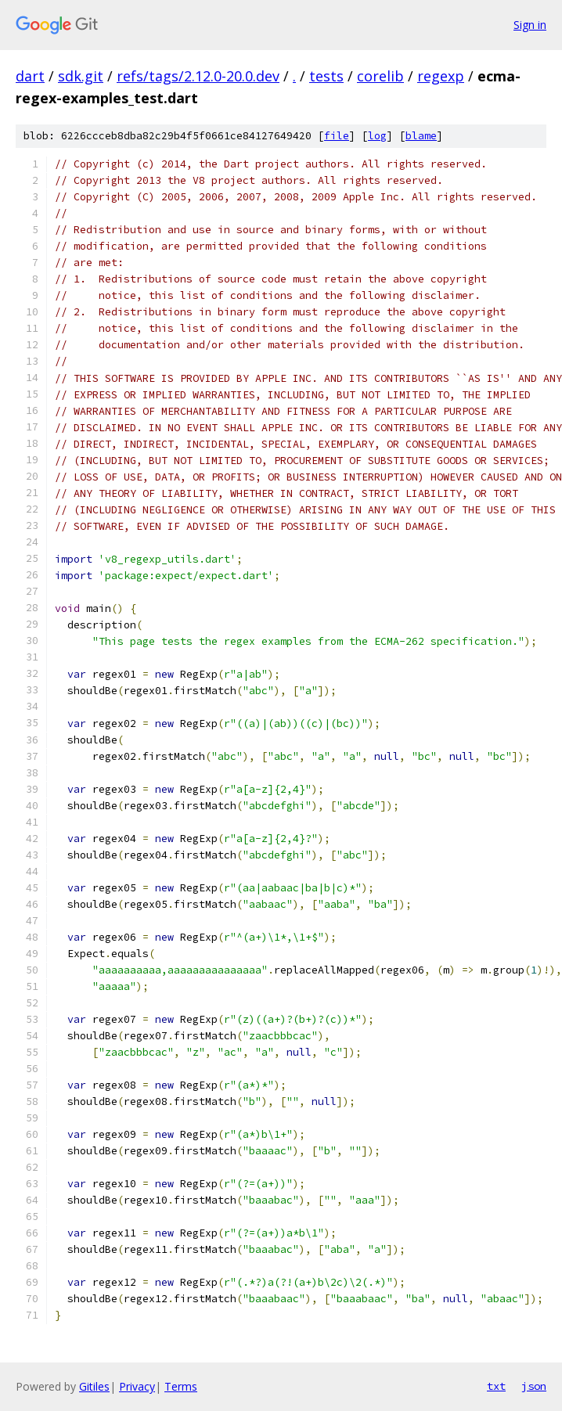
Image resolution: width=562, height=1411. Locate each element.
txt (496, 1386)
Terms (180, 1386)
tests (326, 76)
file (336, 135)
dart (30, 76)
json (533, 1386)
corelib (380, 76)
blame (421, 135)
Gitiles (94, 1386)
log (377, 135)
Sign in (529, 24)
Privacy (137, 1386)
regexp (440, 76)
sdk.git (80, 76)
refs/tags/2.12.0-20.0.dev (198, 76)
